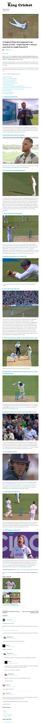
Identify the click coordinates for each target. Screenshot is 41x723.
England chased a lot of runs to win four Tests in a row (14, 89)
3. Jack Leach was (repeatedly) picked (14, 170)
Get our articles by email (8, 714)
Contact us (5, 713)
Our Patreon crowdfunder (8, 722)
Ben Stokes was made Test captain (10, 78)
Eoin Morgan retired (7, 90)
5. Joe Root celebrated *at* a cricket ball (14, 256)
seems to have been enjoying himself (21, 253)
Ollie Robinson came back (8, 93)
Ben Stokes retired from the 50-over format (27, 485)
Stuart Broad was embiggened (9, 81)
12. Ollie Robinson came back (11, 530)
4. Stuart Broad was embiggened (12, 213)
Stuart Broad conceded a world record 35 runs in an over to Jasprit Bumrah (17, 87)
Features (14, 40)
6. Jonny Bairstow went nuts (11, 289)
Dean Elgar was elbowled (8, 92)
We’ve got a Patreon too (7, 572)
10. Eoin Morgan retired (10, 452)
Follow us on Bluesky (7, 716)
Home (5, 710)
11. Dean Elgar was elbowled (11, 491)
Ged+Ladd (8, 619)
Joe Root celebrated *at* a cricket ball (11, 83)
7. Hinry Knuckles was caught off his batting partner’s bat (20, 338)
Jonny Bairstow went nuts (8, 84)
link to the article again (22, 407)
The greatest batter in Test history (22, 248)
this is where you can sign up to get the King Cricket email (26, 569)
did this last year (7, 56)
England (11, 40)
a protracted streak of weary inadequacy (23, 484)
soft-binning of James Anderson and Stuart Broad (13, 244)
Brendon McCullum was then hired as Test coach (12, 165)
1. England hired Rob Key (10, 97)
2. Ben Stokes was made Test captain (14, 135)
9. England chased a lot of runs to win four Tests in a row (20, 412)
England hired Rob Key (8, 76)
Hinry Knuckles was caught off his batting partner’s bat (14, 86)
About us (5, 711)
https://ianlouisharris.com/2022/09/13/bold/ (10, 630)
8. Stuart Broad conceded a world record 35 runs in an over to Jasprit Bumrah (20, 372)
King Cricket (11, 49)
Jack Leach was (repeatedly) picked (10, 79)
